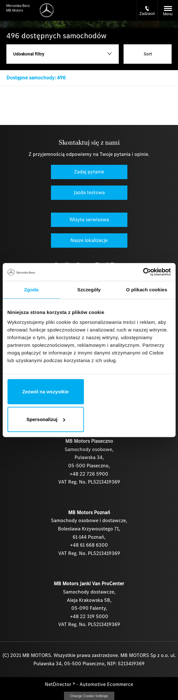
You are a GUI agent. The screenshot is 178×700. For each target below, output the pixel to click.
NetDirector (59, 684)
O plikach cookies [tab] (146, 289)
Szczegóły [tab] (89, 289)
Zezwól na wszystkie (45, 391)
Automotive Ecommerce (106, 684)
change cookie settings (89, 696)
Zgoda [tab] (31, 289)
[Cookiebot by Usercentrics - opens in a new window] (143, 272)
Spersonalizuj (45, 419)
